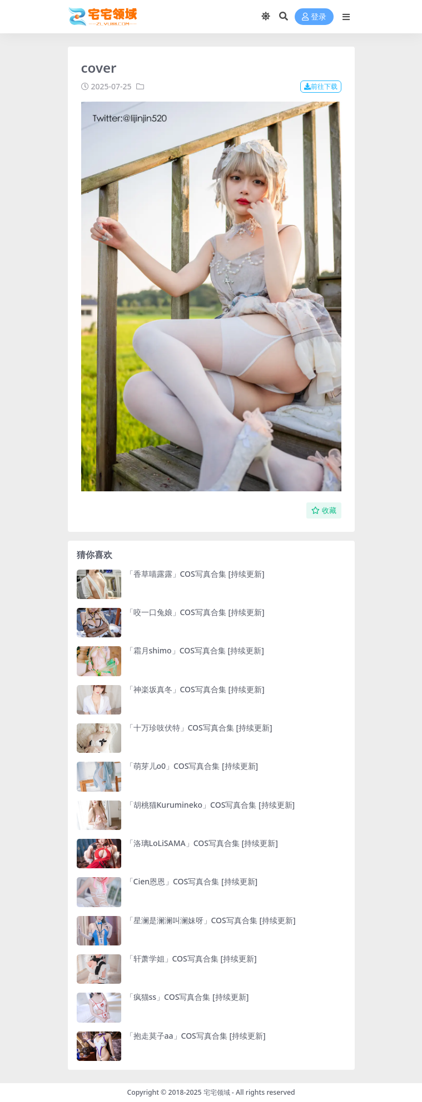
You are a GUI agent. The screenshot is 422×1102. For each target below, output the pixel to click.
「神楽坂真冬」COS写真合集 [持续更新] (195, 689)
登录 (314, 17)
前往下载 (320, 86)
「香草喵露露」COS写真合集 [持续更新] (195, 573)
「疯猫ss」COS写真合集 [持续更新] (187, 997)
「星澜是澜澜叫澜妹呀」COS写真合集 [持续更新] (211, 920)
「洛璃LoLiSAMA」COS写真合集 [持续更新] (202, 843)
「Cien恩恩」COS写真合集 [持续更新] (192, 881)
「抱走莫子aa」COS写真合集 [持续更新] (196, 1035)
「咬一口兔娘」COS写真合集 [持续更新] (195, 612)
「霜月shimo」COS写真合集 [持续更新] (195, 650)
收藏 (323, 510)
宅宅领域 (216, 1092)
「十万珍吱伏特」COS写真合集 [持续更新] (199, 727)
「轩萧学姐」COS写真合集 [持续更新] (191, 958)
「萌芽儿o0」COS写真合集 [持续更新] (192, 766)
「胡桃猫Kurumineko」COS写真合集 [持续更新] (210, 804)
